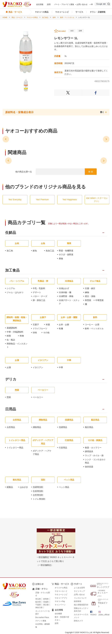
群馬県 (46, 599)
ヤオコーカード (61, 591)
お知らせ (39, 584)
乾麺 (61, 328)
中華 (61, 367)
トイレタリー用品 (15, 448)
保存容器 (89, 467)
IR (91, 4)
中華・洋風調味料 (15, 332)
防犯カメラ (78, 621)
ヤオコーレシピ (62, 12)
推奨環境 (77, 601)
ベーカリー (38, 397)
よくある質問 (79, 588)
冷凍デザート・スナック (69, 302)
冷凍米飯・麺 (65, 292)
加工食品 (45, 17)
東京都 (46, 605)
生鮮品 (10, 233)
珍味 (35, 332)
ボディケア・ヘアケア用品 (42, 452)
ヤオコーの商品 (42, 12)
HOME (5, 17)
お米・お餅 (64, 324)
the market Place (42, 617)
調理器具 (89, 451)
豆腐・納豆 (90, 288)
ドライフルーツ (40, 328)
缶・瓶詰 (11, 340)
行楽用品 (63, 448)
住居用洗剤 (38, 491)
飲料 (54, 17)
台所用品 (11, 427)
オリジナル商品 (61, 588)
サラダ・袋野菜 (66, 254)
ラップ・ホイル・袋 (94, 455)
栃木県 (38, 602)
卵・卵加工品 (39, 300)
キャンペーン (60, 605)
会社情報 (39, 4)
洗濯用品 (63, 427)
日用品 (10, 409)
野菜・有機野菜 (66, 251)
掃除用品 (37, 427)
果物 (61, 258)
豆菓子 (36, 324)
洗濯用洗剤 (38, 487)
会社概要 (58, 614)
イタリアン (38, 367)
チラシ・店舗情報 (97, 12)
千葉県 (38, 605)
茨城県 (46, 602)
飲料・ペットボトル (67, 17)
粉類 (9, 336)
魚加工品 (50, 251)
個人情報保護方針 (81, 605)
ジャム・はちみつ (15, 292)
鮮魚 (35, 251)
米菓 (48, 324)
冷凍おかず (64, 288)
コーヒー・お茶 (92, 324)
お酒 (9, 367)
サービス (79, 12)
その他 (46, 332)
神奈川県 (39, 607)
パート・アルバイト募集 (64, 4)
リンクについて (80, 598)
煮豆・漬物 (90, 296)
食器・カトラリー (93, 448)
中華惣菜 (99, 300)
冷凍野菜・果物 (66, 296)
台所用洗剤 (38, 495)
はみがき (24, 487)
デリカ (10, 379)
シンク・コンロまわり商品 (95, 461)
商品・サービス (17, 17)
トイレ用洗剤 (39, 499)
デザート (37, 292)
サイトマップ (79, 591)
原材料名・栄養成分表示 (19, 112)
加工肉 (10, 251)
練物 (87, 292)
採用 (49, 4)
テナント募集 (40, 621)
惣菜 (9, 397)
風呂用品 (89, 427)
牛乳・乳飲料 (39, 288)
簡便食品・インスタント (17, 345)
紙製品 (10, 487)
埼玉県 (38, 599)
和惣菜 (88, 300)
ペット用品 (64, 487)
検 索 (90, 172)
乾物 (22, 336)
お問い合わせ (81, 4)
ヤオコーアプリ (61, 598)
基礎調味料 (12, 328)
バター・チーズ (40, 296)
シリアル (11, 288)
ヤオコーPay (60, 601)
